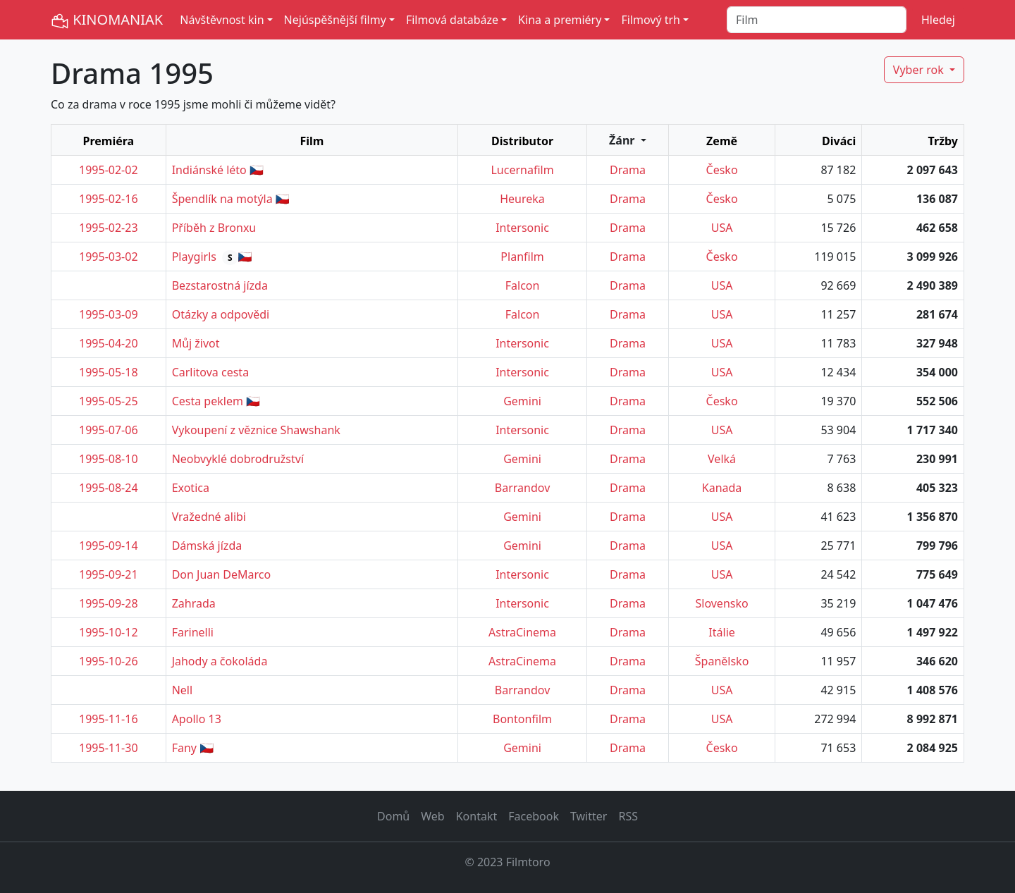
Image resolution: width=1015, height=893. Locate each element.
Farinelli (193, 632)
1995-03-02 (108, 256)
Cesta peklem (207, 401)
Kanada (722, 487)
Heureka (522, 199)
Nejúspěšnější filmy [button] (335, 19)
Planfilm (521, 256)
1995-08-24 (108, 487)
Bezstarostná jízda (220, 285)
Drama (628, 170)
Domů (393, 816)
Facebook (533, 816)
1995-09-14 (108, 545)
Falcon (522, 285)
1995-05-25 (108, 401)
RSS (628, 816)
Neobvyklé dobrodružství (238, 459)
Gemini (522, 401)
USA (722, 227)
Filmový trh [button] (650, 19)
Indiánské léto (209, 170)
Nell (182, 690)
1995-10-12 (108, 632)
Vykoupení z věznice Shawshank (256, 430)
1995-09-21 (108, 574)
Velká (722, 459)
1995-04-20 (108, 343)
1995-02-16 (108, 199)
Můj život (196, 343)
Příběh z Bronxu (214, 227)
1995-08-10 (108, 459)
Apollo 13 (196, 719)
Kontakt (477, 816)
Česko (722, 170)
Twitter (588, 816)
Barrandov (522, 487)
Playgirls (194, 256)
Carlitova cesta (210, 372)
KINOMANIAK (107, 20)
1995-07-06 (108, 430)
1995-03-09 (108, 314)
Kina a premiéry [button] (559, 19)
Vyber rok (920, 70)
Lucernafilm (522, 170)
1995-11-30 (108, 748)
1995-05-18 (108, 372)
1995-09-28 (108, 603)
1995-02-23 (108, 227)
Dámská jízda (207, 545)
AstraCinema (522, 632)
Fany (184, 748)
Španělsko (722, 661)
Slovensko (721, 603)
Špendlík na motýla (222, 199)
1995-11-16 (108, 719)
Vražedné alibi (209, 516)
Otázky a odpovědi (221, 314)
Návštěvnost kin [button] (222, 19)
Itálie (721, 632)
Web (432, 816)
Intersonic (522, 227)
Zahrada (194, 603)
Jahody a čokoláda (220, 661)
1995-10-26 (108, 661)
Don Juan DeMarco (221, 574)
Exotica (190, 487)
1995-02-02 (108, 170)
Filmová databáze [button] (452, 19)
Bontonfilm (522, 719)
